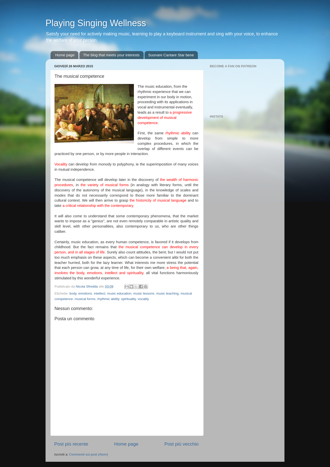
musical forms (85, 299)
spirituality (128, 299)
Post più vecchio (181, 444)
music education (119, 293)
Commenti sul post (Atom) (88, 454)
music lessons (144, 293)
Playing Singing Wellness (96, 23)
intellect (99, 293)
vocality (143, 299)
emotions (85, 293)
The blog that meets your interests (111, 55)
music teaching (167, 293)
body (72, 293)
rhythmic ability (108, 299)
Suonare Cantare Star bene (171, 55)
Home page (65, 55)
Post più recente (71, 444)
